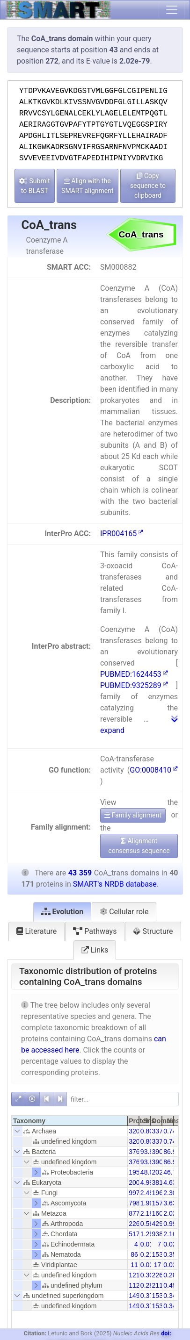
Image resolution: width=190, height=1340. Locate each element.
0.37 (146, 1295)
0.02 (169, 1244)
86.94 (171, 1151)
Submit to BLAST (34, 185)
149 (134, 1295)
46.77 (171, 1172)
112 (134, 1285)
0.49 (169, 1285)
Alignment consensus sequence (138, 845)
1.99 (146, 1203)
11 (134, 1264)
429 (157, 1223)
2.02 (169, 1213)
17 (157, 1264)
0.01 (146, 1244)
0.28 (169, 1275)
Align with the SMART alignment (87, 185)
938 (157, 1234)
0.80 (146, 1131)
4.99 (146, 1182)
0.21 (146, 1254)
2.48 (146, 1193)
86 (134, 1254)
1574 (159, 1203)
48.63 (148, 1172)
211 (157, 1285)
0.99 (169, 1223)
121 (134, 1275)
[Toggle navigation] (172, 9)
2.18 (146, 1213)
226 (134, 1223)
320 (134, 1131)
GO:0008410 (154, 770)
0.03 (146, 1264)
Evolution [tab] (62, 911)
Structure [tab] (153, 931)
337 (157, 1131)
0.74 (169, 1131)
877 (134, 1213)
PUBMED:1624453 (134, 674)
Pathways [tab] (95, 931)
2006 (136, 1182)
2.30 (169, 1193)
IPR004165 (121, 533)
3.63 (169, 1203)
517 (134, 1234)
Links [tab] (95, 950)
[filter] (122, 1099)
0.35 (169, 1254)
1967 (159, 1193)
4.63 (169, 1182)
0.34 (169, 1295)
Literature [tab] (36, 931)
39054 (161, 1151)
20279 (161, 1172)
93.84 (148, 1151)
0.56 (146, 1223)
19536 (138, 1172)
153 (157, 1254)
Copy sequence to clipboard (148, 185)
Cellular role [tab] (124, 911)
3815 (159, 1182)
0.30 (146, 1275)
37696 (138, 1151)
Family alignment (132, 815)
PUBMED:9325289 (134, 685)
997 (134, 1193)
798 (134, 1203)
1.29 (146, 1234)
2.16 (169, 1234)
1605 (159, 1213)
